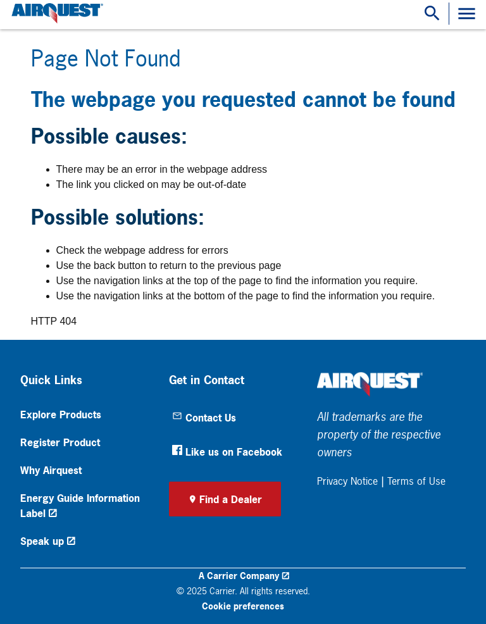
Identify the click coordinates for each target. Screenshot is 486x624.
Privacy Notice (347, 481)
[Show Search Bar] (432, 14)
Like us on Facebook (227, 452)
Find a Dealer (230, 499)
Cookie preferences (243, 606)
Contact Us (204, 418)
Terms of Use (416, 481)
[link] (55, 13)
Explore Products (60, 414)
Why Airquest (51, 470)
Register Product (60, 442)
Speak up (42, 541)
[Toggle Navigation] (467, 14)
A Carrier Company (239, 576)
